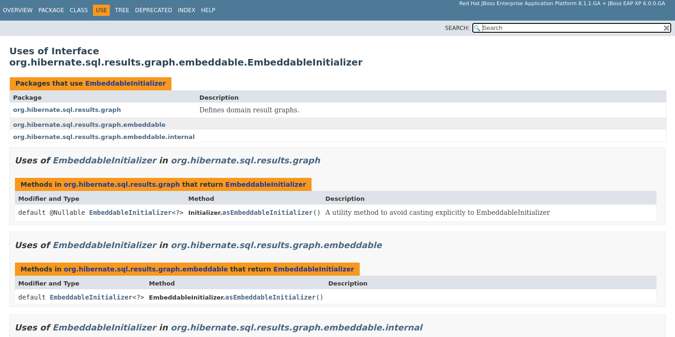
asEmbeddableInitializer (267, 212)
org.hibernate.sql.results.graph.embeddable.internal (104, 136)
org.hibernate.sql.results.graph (67, 109)
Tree (122, 10)
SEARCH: (457, 28)
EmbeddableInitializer (125, 83)
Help (208, 10)
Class (79, 10)
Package (51, 10)
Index (187, 10)
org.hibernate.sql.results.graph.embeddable (89, 124)
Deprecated (153, 10)
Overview (18, 10)
